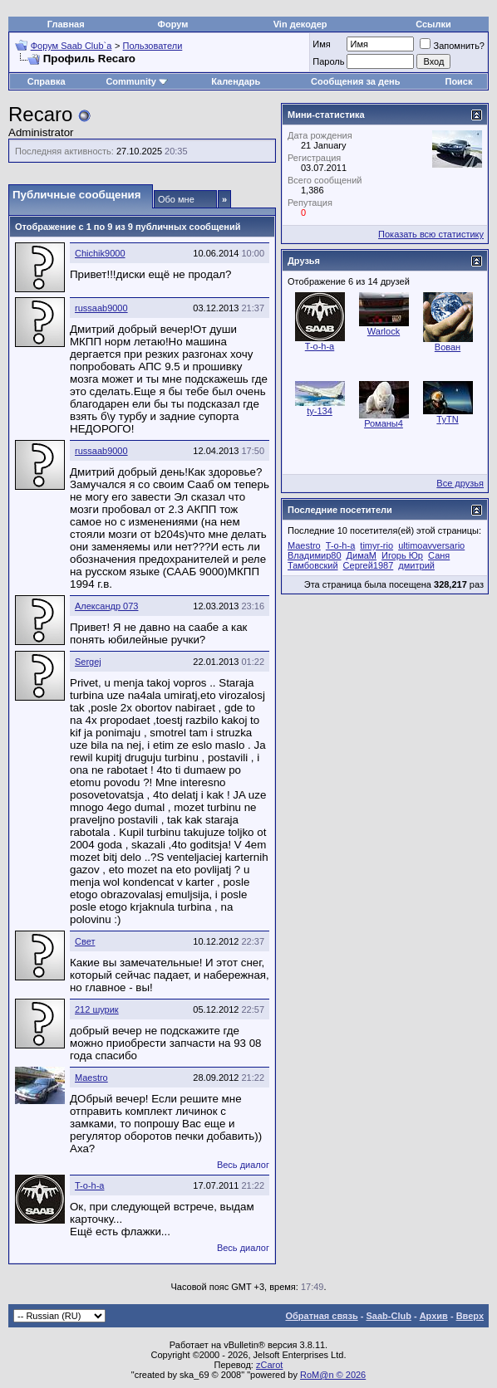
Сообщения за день (355, 81)
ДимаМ (361, 555)
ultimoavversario (431, 545)
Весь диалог (243, 1165)
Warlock (383, 331)
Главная (66, 24)
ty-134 (319, 411)
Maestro (91, 1078)
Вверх (470, 1316)
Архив (434, 1316)
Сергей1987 (368, 565)
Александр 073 (106, 606)
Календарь (235, 81)
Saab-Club (388, 1316)
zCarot (269, 1365)
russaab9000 (101, 308)
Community (137, 81)
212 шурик (97, 1009)
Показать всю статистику (431, 234)
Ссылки (433, 24)
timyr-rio (376, 545)
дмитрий (416, 565)
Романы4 (383, 423)
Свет (85, 941)
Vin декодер (300, 24)
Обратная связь (322, 1316)
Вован (447, 347)
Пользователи (153, 46)
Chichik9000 (100, 253)
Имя (321, 44)
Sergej (88, 662)
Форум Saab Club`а (71, 46)
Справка (46, 81)
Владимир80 (315, 555)
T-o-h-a (89, 1185)
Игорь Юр (402, 555)
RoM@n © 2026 (333, 1375)
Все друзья (460, 483)
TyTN (447, 419)
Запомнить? (452, 46)
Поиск (458, 81)
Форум (173, 24)
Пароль (328, 61)
